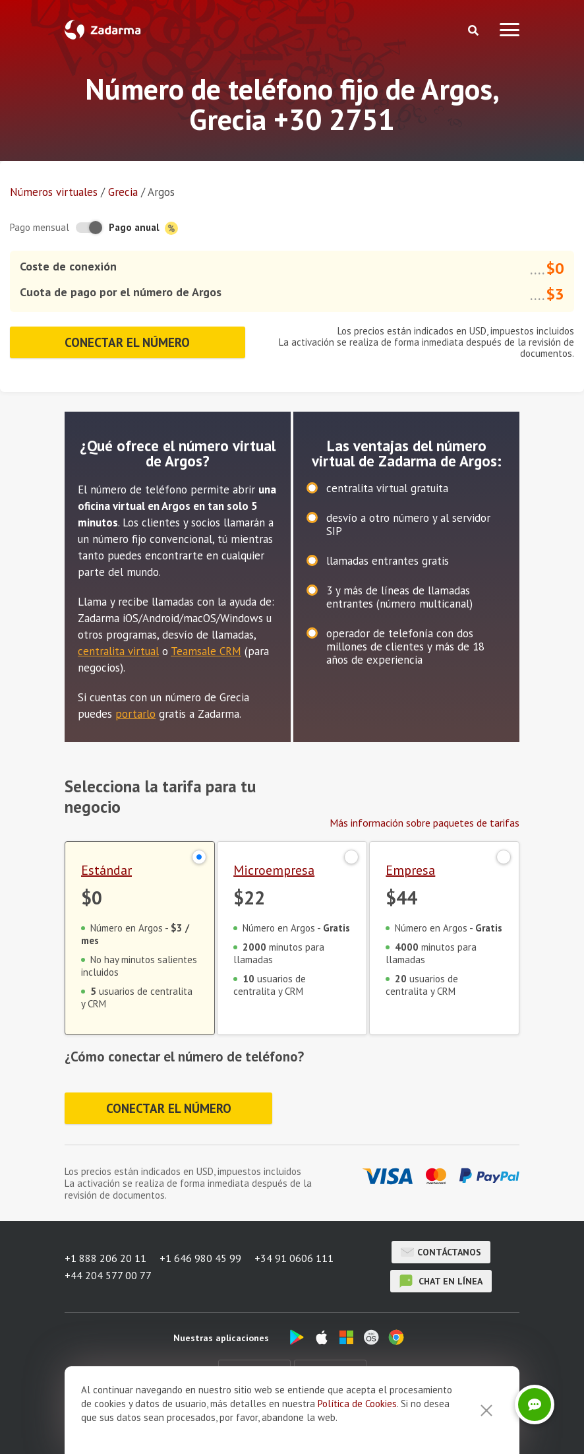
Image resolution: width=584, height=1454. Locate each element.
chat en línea (440, 1281)
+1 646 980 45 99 (200, 1258)
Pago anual (143, 228)
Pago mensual (39, 227)
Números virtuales (54, 192)
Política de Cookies (357, 1426)
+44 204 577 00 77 (108, 1275)
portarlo (135, 714)
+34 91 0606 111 (294, 1258)
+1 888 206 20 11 (105, 1258)
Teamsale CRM (206, 651)
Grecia (123, 192)
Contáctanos (441, 1252)
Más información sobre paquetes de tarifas (424, 822)
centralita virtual (118, 651)
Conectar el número (127, 342)
